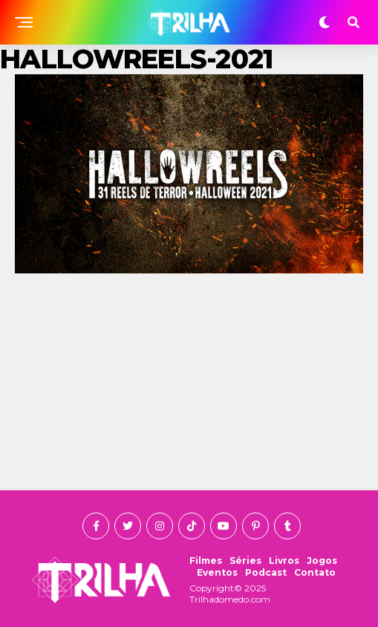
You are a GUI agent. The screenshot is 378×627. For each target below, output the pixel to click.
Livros (284, 560)
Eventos (217, 572)
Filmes (205, 560)
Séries (245, 560)
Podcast (266, 572)
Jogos (322, 560)
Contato (315, 572)
